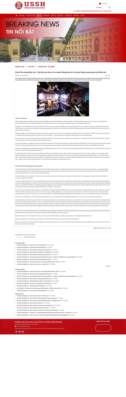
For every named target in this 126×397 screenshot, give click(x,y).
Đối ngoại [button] (76, 15)
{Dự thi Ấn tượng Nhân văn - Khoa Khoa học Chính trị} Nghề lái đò (32, 307)
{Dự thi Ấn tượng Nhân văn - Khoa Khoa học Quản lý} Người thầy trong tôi (33, 322)
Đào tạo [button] (53, 15)
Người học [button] (60, 15)
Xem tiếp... (108, 328)
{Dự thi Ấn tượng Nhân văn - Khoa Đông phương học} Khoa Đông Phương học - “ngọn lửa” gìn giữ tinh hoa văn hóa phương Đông (46, 319)
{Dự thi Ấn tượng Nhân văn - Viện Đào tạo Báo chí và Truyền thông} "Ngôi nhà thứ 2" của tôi (37, 324)
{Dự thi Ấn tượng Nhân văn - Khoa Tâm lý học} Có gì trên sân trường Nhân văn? (35, 367)
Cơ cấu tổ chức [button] (30, 15)
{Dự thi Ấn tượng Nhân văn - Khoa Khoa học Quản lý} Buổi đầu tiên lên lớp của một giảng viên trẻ (39, 363)
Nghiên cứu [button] (68, 15)
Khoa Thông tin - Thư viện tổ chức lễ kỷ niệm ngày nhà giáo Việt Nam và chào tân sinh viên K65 (38, 350)
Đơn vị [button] (82, 15)
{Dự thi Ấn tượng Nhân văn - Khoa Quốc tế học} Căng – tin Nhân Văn (32, 326)
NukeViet (50, 391)
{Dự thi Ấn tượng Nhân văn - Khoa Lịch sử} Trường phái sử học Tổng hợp (33, 312)
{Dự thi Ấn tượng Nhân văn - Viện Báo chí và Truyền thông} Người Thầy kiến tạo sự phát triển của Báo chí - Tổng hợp (43, 375)
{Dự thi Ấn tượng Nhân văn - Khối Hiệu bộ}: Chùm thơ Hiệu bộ (31, 309)
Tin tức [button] (39, 15)
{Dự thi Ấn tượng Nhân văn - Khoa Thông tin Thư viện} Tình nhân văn (32, 370)
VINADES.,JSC (61, 391)
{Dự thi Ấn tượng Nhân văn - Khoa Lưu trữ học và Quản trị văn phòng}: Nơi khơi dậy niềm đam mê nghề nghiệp (42, 377)
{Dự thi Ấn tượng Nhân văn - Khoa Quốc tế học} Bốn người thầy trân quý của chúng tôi (36, 360)
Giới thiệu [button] (21, 15)
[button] (103, 4)
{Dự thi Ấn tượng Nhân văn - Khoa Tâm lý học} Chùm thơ (30, 365)
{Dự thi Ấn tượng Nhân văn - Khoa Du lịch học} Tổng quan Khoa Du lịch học (34, 317)
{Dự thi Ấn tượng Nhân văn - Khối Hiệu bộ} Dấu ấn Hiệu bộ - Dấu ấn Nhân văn (34, 314)
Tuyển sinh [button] (46, 15)
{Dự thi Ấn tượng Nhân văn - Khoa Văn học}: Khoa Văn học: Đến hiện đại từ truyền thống (37, 372)
